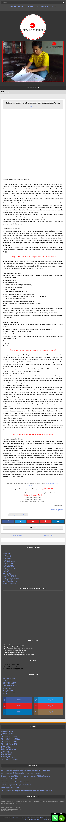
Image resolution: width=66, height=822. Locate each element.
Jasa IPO (5, 693)
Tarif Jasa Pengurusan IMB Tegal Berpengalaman (16, 785)
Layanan (53, 7)
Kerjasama (44, 7)
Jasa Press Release (9, 679)
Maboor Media (25, 818)
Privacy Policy (34, 819)
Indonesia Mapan (8, 687)
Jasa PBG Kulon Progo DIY (9, 779)
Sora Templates (14, 818)
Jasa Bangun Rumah (9, 692)
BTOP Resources (45, 818)
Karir (36, 7)
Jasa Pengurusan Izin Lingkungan (18, 515)
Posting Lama (48, 535)
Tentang (30, 7)
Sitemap (25, 819)
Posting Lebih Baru (17, 535)
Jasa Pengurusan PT (9, 684)
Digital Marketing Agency (10, 685)
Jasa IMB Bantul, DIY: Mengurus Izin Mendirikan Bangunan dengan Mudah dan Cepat (26, 791)
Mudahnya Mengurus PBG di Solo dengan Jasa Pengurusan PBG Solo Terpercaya (25, 776)
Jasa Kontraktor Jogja (9, 682)
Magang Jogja (7, 688)
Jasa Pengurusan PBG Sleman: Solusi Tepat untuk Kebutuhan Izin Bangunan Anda (25, 770)
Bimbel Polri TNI (7, 680)
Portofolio (21, 7)
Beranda (13, 7)
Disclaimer (44, 819)
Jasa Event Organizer (9, 690)
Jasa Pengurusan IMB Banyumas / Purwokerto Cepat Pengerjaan (20, 773)
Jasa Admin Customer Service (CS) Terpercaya (15, 782)
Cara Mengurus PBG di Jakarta (10, 788)
